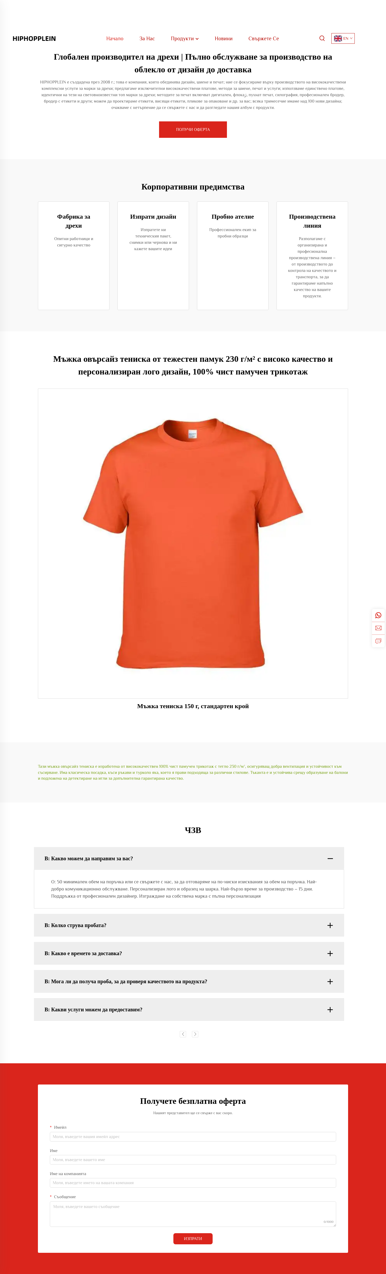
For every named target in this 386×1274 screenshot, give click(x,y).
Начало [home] (115, 38)
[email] (378, 628)
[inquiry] (378, 640)
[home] (34, 38)
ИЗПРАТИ (193, 1238)
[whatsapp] (378, 615)
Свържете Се (263, 38)
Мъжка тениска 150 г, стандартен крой (193, 706)
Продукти (185, 39)
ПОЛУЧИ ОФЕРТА (193, 129)
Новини (224, 38)
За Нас (147, 38)
